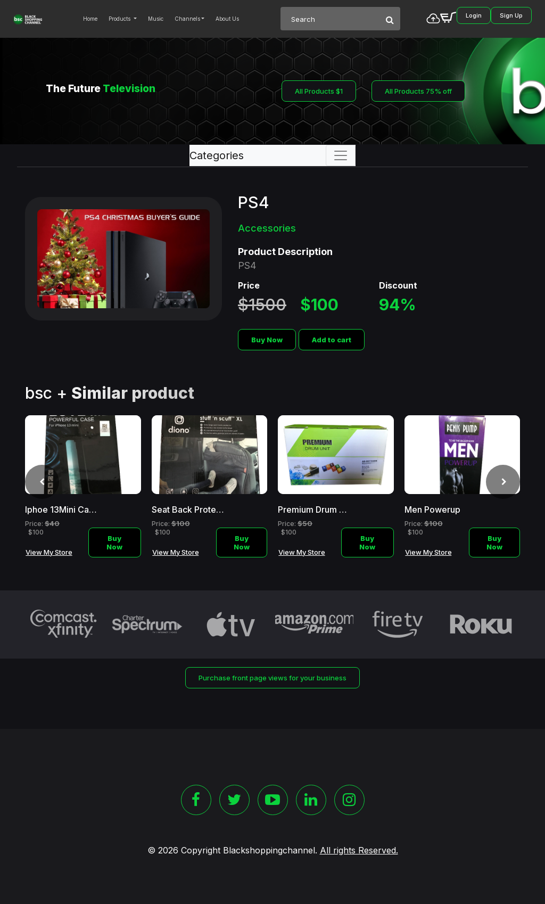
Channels (187, 18)
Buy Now (267, 339)
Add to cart (331, 339)
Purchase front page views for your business (272, 677)
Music (155, 18)
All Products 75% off (418, 91)
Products (120, 18)
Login (474, 15)
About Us (227, 18)
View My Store (49, 552)
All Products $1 (319, 91)
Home (90, 18)
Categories (216, 155)
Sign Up (511, 15)
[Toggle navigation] (341, 155)
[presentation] (42, 482)
